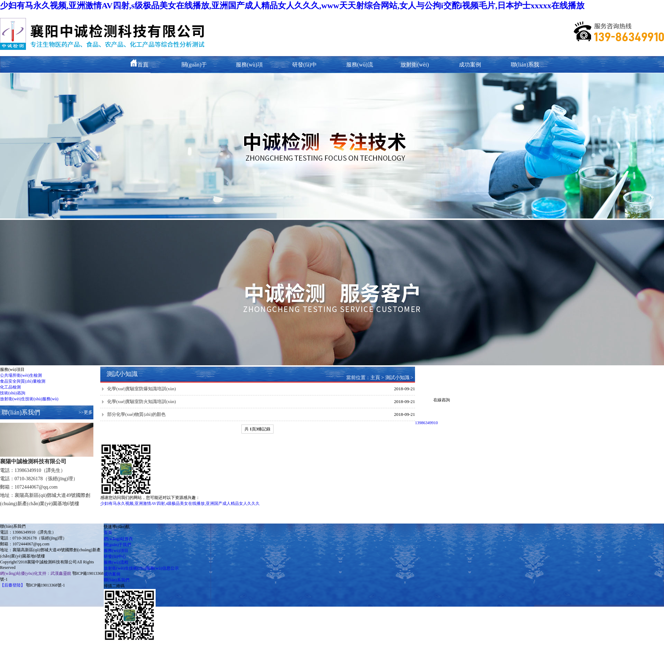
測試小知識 (397, 377)
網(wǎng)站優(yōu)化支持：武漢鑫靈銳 (35, 573)
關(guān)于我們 (117, 544)
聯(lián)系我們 (116, 580)
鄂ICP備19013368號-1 (45, 585)
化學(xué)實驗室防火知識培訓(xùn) (141, 401)
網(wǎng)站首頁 (118, 538)
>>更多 (86, 412)
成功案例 (470, 65)
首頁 (139, 65)
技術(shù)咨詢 (12, 393)
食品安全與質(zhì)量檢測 (22, 381)
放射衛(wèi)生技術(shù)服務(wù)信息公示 (141, 568)
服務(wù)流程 (116, 562)
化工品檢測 (10, 387)
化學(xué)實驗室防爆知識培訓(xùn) (141, 388)
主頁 (375, 377)
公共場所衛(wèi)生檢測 (21, 375)
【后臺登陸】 (12, 585)
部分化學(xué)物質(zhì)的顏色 (136, 414)
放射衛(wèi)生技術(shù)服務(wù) (29, 398)
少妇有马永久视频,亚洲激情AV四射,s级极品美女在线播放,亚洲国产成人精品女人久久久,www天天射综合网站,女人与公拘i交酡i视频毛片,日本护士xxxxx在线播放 (292, 5)
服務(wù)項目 (116, 550)
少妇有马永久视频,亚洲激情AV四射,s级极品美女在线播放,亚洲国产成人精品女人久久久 (180, 503)
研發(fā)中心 (115, 556)
